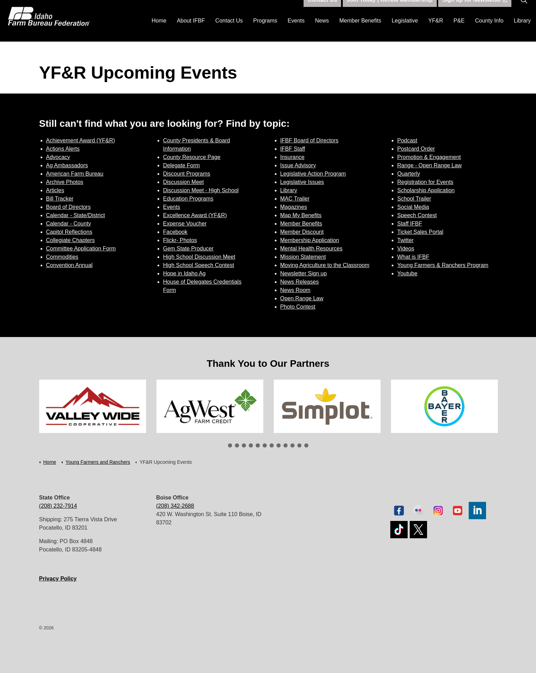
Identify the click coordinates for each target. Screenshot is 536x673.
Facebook (175, 232)
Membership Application (309, 240)
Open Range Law (302, 298)
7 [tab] (272, 445)
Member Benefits (360, 31)
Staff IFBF (409, 224)
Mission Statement (303, 257)
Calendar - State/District (75, 215)
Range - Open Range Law (429, 165)
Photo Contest (297, 307)
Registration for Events (425, 182)
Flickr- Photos (180, 240)
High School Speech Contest (198, 265)
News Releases (299, 282)
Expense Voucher (184, 224)
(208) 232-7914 (58, 506)
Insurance (292, 157)
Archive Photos (65, 182)
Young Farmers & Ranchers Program (442, 265)
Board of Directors (68, 207)
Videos (405, 248)
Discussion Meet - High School (201, 190)
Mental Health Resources (311, 248)
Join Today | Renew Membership (390, 10)
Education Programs (188, 199)
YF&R (435, 31)
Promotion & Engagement (429, 157)
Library (522, 31)
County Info (489, 31)
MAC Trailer (294, 199)
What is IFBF (413, 257)
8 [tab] (278, 445)
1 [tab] (230, 445)
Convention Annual (69, 265)
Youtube (407, 273)
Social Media (413, 207)
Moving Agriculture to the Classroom (324, 265)
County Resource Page (191, 157)
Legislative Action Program (313, 174)
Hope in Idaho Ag (184, 273)
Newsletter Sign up (303, 273)
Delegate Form (181, 165)
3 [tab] (244, 445)
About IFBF (191, 31)
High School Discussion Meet (199, 257)
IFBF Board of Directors (309, 140)
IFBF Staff (292, 149)
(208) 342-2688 (175, 506)
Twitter (405, 240)
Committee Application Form (81, 248)
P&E (459, 31)
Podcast (407, 140)
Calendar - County (68, 224)
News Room (295, 290)
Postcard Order (416, 149)
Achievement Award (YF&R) (80, 140)
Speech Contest (417, 215)
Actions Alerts (63, 149)
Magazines (293, 207)
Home (159, 31)
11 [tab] (299, 445)
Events (296, 31)
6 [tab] (265, 445)
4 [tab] (251, 445)
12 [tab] (306, 445)
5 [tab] (258, 445)
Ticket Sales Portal (420, 232)
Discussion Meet (183, 182)
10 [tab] (292, 445)
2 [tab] (237, 445)
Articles (55, 190)
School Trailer (414, 199)
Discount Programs (186, 174)
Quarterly (408, 174)
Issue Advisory (298, 165)
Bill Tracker (60, 199)
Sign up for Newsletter (474, 10)
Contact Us (229, 31)
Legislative (405, 31)
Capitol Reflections (69, 232)
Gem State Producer (188, 248)
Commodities (62, 257)
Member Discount (302, 232)
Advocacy (58, 157)
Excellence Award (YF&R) (195, 215)
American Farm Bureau (74, 174)
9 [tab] (285, 445)
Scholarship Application (425, 190)
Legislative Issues (302, 182)
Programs (265, 31)
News (322, 31)
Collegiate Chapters (70, 240)
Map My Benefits (301, 215)
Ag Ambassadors (67, 165)
